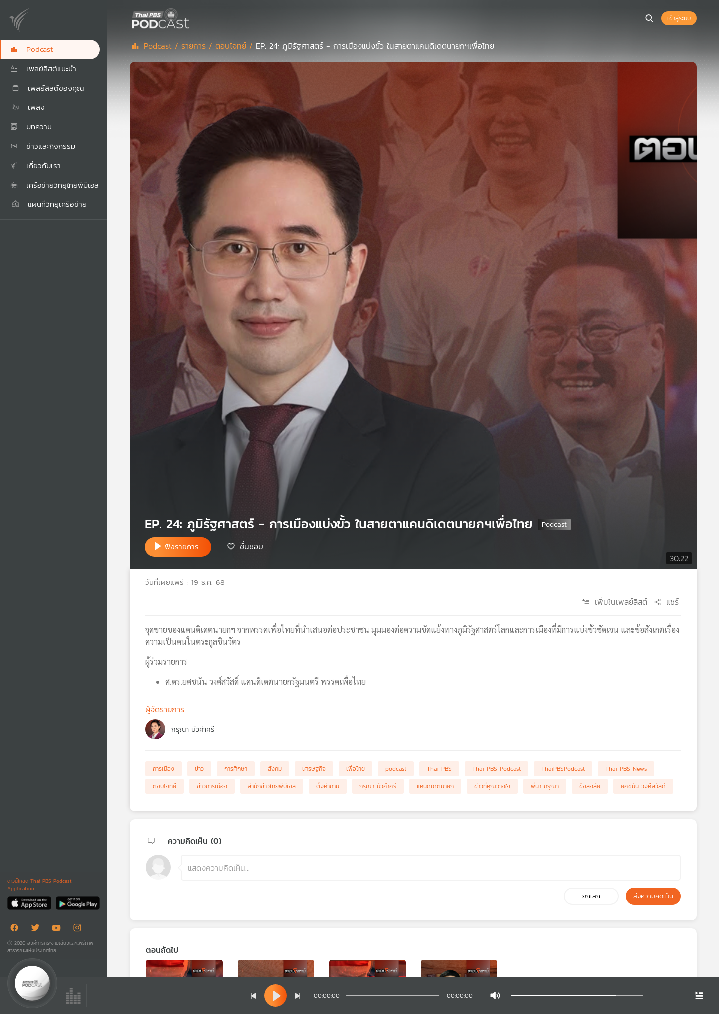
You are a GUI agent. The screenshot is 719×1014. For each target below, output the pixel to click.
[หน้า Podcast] (192, 17)
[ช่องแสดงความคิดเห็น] (431, 868)
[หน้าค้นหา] (649, 18)
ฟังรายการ (182, 546)
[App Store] (30, 902)
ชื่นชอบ (251, 546)
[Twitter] (37, 929)
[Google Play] (77, 902)
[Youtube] (58, 929)
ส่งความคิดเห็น (653, 896)
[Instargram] (79, 929)
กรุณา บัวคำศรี (192, 729)
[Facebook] (16, 929)
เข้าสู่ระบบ (679, 18)
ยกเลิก (591, 896)
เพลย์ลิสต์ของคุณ (47, 88)
